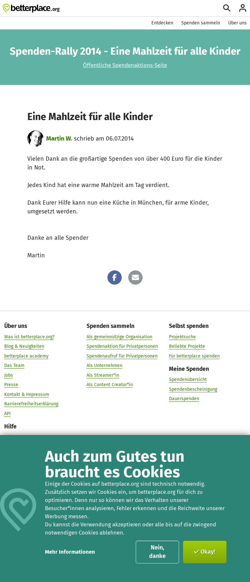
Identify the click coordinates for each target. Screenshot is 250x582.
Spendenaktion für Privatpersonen (122, 346)
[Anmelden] (243, 8)
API (7, 413)
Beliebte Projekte (187, 346)
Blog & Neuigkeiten (24, 346)
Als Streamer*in (103, 375)
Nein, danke (157, 552)
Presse (11, 384)
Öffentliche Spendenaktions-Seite (125, 65)
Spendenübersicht (188, 379)
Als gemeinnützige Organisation (119, 336)
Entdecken (162, 23)
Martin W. (59, 138)
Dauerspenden (184, 398)
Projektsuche (182, 336)
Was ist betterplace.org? (29, 336)
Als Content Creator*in (110, 384)
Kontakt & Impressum (26, 394)
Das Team (14, 365)
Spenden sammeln (200, 23)
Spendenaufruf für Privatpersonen (122, 356)
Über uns (237, 23)
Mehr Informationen (70, 551)
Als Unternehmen (104, 365)
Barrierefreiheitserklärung (31, 404)
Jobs (8, 375)
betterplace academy (26, 356)
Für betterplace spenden (194, 356)
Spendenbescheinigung (193, 389)
